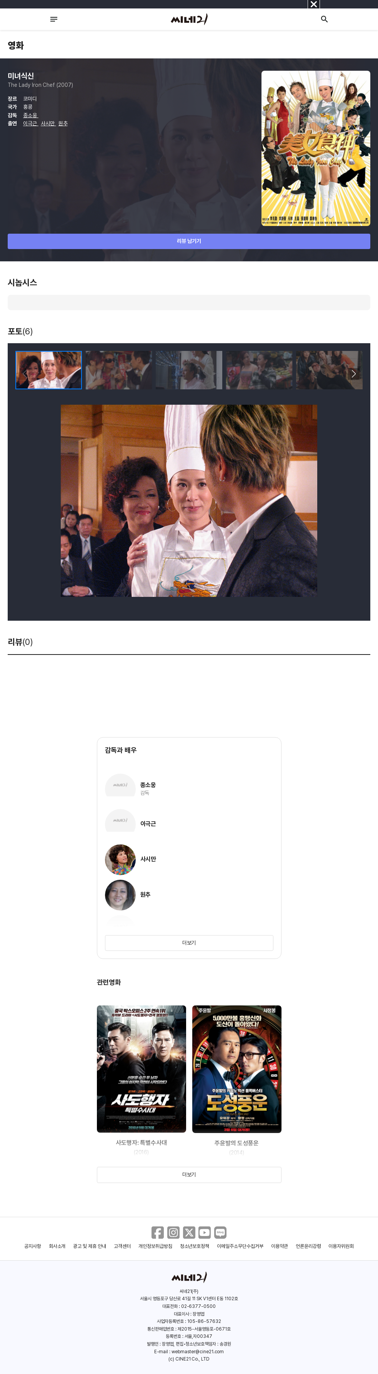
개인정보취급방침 (155, 1246)
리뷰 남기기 (189, 241)
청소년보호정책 (195, 1246)
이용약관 (279, 1246)
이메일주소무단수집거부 (240, 1246)
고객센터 (122, 1246)
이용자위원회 (341, 1246)
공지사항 (32, 1246)
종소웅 (30, 115)
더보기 (189, 943)
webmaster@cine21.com (198, 1351)
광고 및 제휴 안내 (89, 1246)
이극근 (30, 123)
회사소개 (57, 1246)
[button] (353, 374)
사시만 (48, 123)
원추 (63, 123)
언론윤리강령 (308, 1246)
